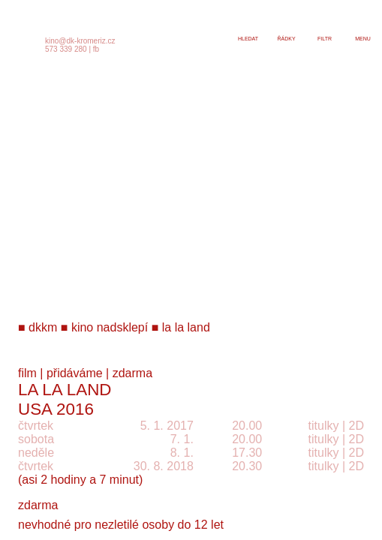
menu (363, 38)
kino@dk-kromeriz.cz (80, 41)
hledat (248, 38)
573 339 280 (66, 49)
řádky (286, 38)
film (27, 373)
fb (96, 49)
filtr (324, 38)
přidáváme (75, 373)
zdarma (132, 373)
